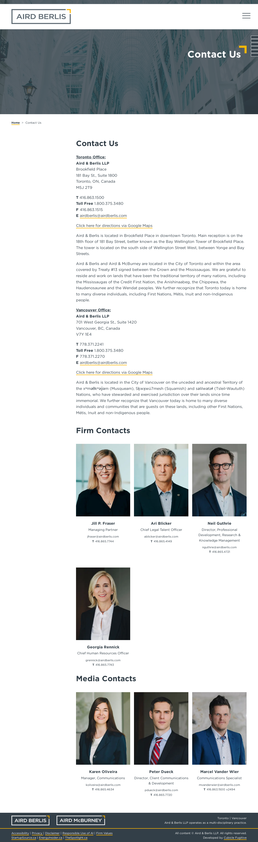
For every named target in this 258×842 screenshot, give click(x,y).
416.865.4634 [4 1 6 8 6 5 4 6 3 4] (104, 789)
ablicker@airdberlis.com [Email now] (161, 536)
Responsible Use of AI (77, 833)
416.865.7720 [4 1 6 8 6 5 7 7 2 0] (162, 795)
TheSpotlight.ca (76, 837)
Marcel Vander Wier (219, 771)
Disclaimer (52, 833)
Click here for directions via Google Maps (114, 225)
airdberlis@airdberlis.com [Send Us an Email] (103, 215)
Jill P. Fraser (103, 523)
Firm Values (104, 833)
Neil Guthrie (219, 523)
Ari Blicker (161, 523)
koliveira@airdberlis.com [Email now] (103, 785)
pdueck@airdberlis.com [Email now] (161, 790)
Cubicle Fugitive (235, 837)
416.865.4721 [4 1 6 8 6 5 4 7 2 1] (221, 551)
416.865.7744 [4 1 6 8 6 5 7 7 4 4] (104, 541)
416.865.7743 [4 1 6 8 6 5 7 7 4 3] (105, 664)
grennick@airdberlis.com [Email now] (103, 660)
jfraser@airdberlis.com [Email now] (103, 536)
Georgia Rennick (103, 647)
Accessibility (20, 833)
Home (15, 122)
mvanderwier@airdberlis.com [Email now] (219, 785)
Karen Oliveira (103, 771)
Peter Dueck (161, 771)
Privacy (37, 833)
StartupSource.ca (23, 837)
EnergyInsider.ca (50, 837)
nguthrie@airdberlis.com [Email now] (219, 547)
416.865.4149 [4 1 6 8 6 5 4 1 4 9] (163, 541)
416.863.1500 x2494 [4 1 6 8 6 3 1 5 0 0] (221, 789)
